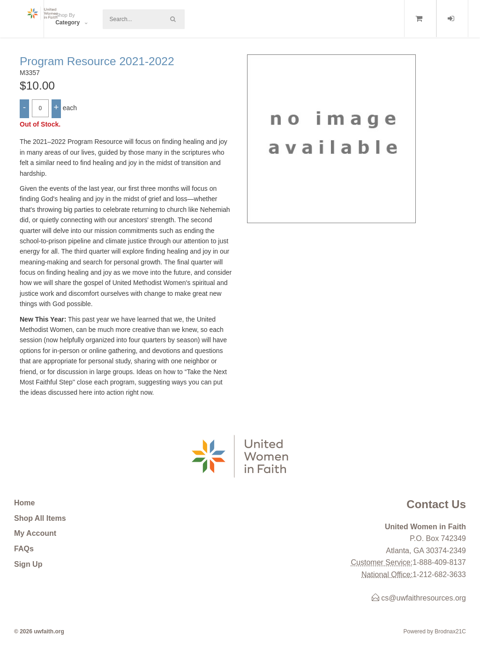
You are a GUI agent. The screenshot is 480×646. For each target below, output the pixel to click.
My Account (35, 533)
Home (24, 503)
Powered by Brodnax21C (435, 631)
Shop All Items (40, 518)
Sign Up (28, 564)
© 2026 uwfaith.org (39, 631)
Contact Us (436, 504)
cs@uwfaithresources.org (419, 598)
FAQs (24, 549)
